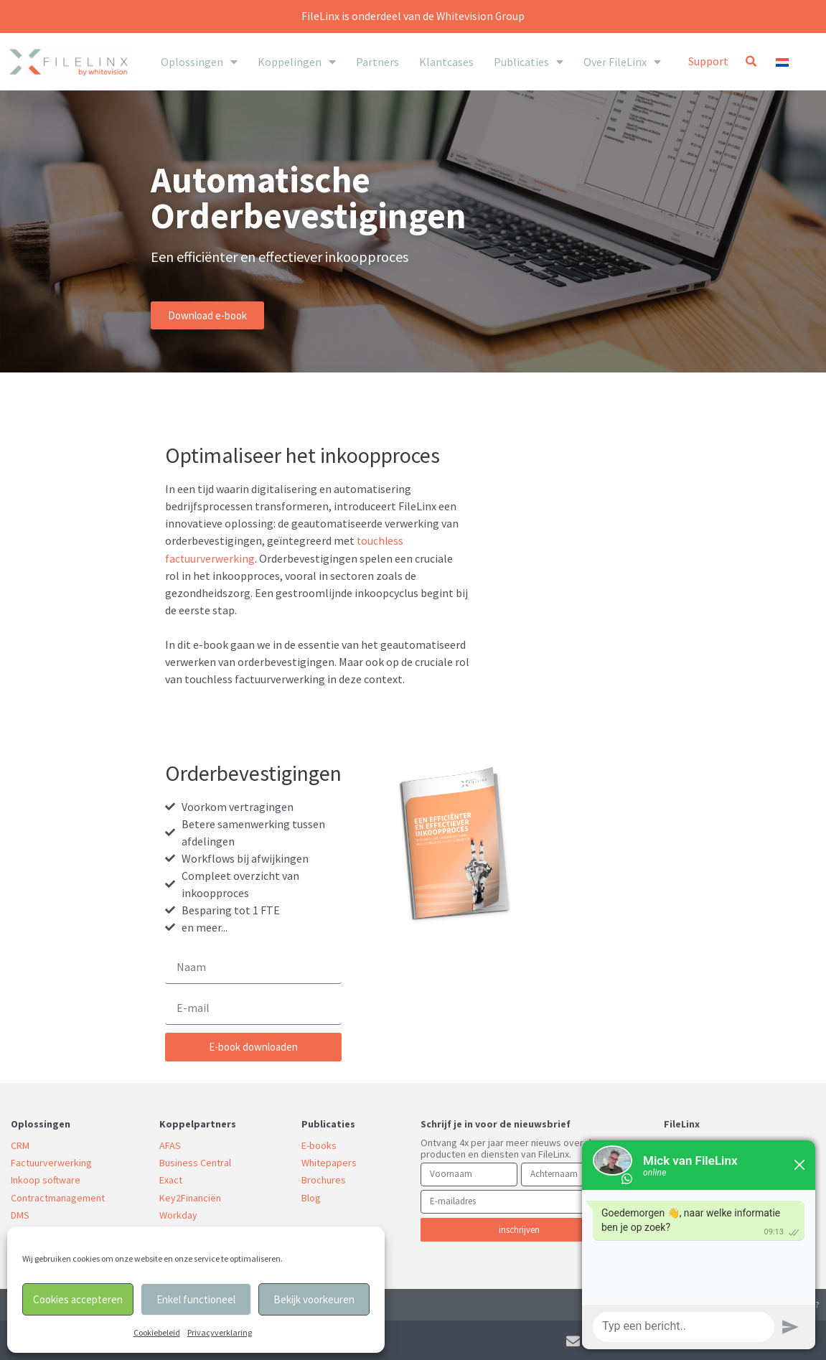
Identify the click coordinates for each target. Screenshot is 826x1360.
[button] (751, 62)
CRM (20, 1144)
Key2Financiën (190, 1196)
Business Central (195, 1161)
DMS (20, 1213)
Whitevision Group (481, 16)
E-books (319, 1144)
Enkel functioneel (195, 1299)
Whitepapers (329, 1161)
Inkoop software (45, 1179)
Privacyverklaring (219, 1332)
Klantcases (446, 62)
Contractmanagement (58, 1196)
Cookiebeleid (156, 1332)
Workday (178, 1213)
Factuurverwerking (51, 1161)
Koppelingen (297, 62)
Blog (311, 1196)
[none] (797, 61)
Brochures (323, 1179)
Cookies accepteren (78, 1299)
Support (708, 61)
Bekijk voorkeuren (314, 1299)
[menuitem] (797, 61)
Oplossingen (199, 62)
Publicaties (528, 62)
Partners (377, 62)
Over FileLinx (622, 62)
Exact (170, 1179)
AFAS (170, 1144)
